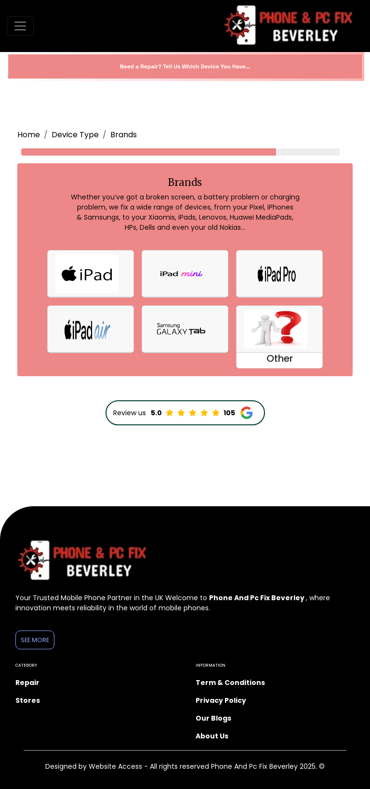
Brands (123, 134)
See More (35, 640)
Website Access (116, 766)
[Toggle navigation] (20, 26)
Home (28, 134)
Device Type (75, 134)
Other (279, 358)
